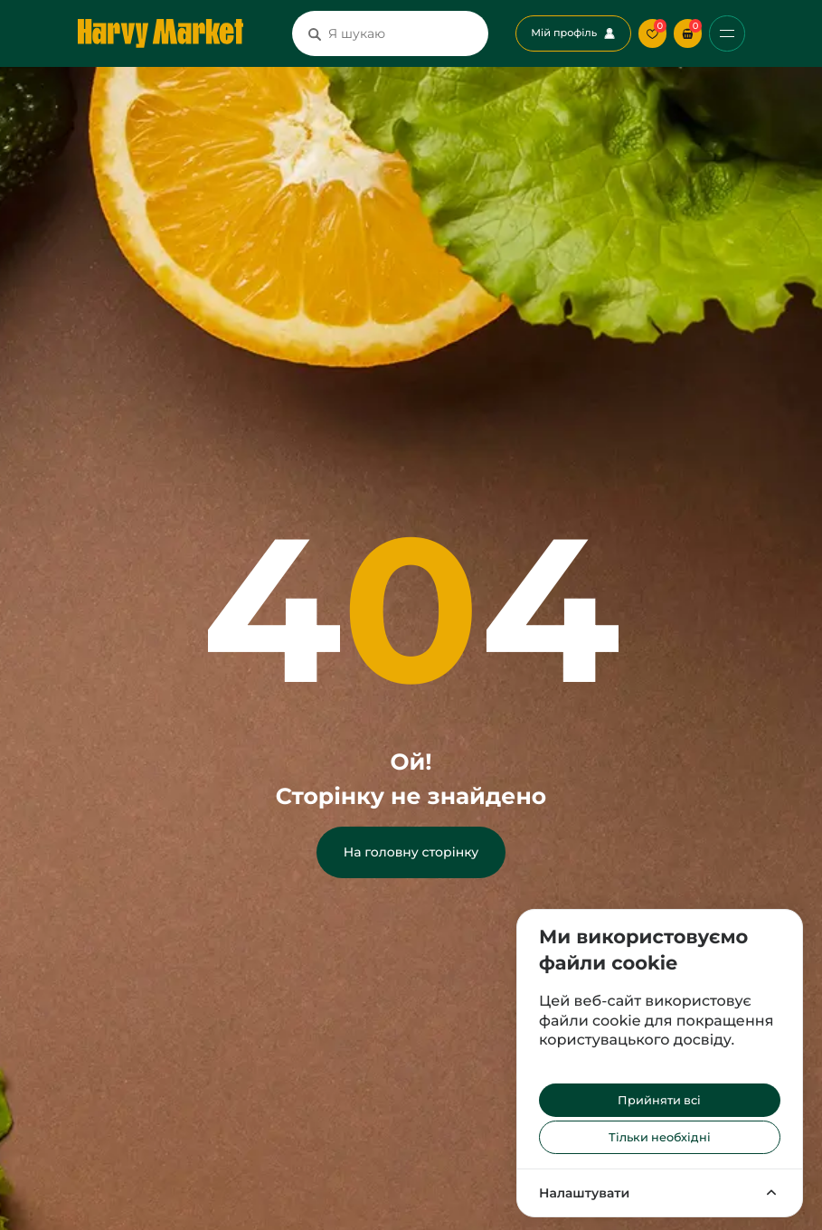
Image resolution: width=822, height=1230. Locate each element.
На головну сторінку (411, 852)
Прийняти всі (659, 1100)
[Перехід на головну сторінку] (160, 33)
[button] (688, 33)
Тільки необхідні (660, 1137)
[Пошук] (314, 33)
